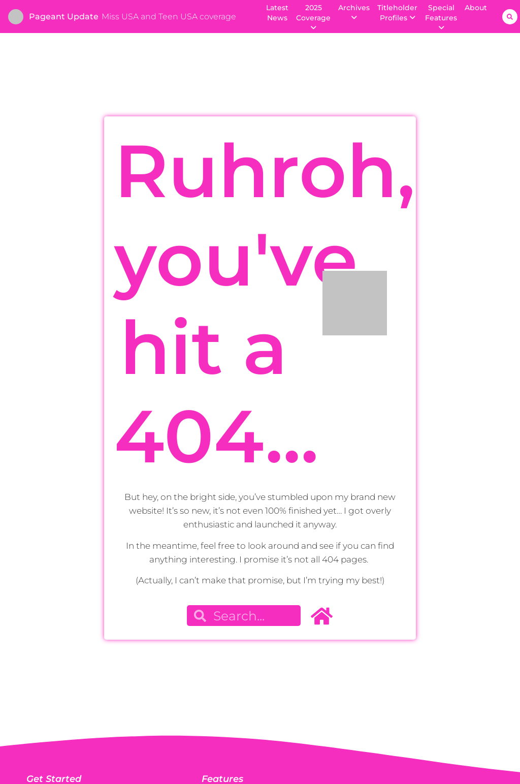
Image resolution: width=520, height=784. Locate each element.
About (476, 7)
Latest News (277, 12)
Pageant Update (64, 16)
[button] (509, 16)
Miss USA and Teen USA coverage (169, 16)
